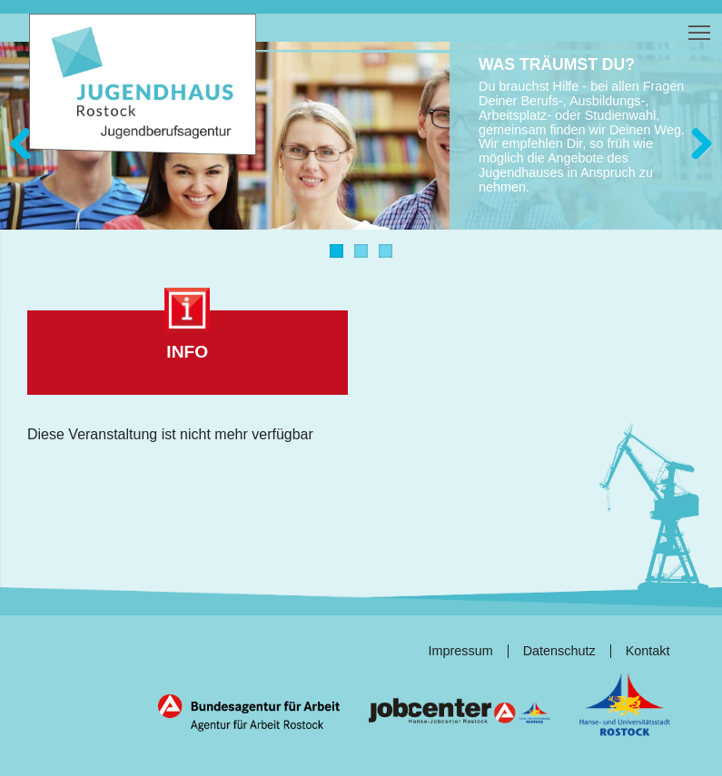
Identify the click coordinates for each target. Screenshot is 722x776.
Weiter (695, 138)
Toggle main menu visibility (700, 28)
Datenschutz (559, 650)
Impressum (461, 650)
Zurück (27, 138)
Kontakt (648, 650)
